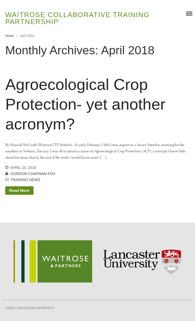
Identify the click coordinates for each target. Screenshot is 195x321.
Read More (19, 190)
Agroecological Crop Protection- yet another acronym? (85, 104)
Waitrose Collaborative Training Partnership (77, 18)
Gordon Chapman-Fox (33, 174)
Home (9, 36)
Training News (25, 180)
